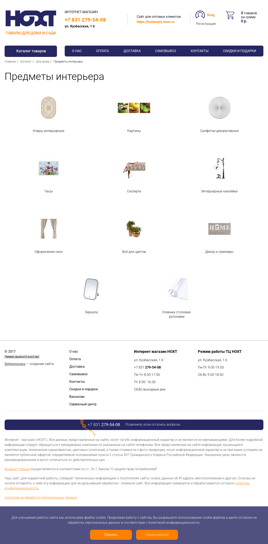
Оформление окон (49, 252)
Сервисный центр (83, 404)
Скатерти (134, 191)
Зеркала (91, 312)
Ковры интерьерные (48, 131)
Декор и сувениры (219, 252)
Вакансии (76, 397)
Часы (48, 191)
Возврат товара (17, 469)
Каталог (26, 61)
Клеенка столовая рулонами (176, 314)
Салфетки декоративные (219, 131)
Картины (134, 131)
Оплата (102, 51)
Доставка (132, 51)
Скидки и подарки (239, 51)
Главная (10, 61)
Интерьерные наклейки (219, 191)
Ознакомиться (157, 535)
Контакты (200, 51)
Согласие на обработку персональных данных (41, 497)
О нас (77, 51)
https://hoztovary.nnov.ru (155, 22)
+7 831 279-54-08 (85, 20)
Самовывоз (165, 51)
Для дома (42, 61)
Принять (111, 534)
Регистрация (206, 24)
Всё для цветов (134, 252)
